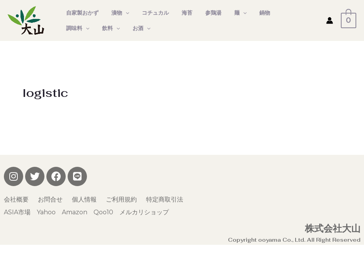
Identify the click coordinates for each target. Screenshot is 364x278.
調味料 (280, 12)
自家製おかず (81, 12)
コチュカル (150, 12)
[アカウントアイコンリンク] (333, 20)
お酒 (102, 28)
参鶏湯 (204, 12)
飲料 (74, 28)
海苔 (180, 12)
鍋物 (252, 12)
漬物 (117, 12)
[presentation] (122, 12)
